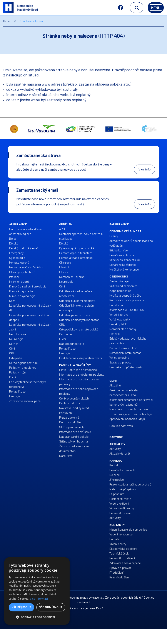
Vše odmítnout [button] (50, 607)
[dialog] (37, 591)
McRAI (100, 608)
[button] (37, 617)
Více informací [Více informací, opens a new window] (39, 599)
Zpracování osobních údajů (123, 597)
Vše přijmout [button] (21, 607)
